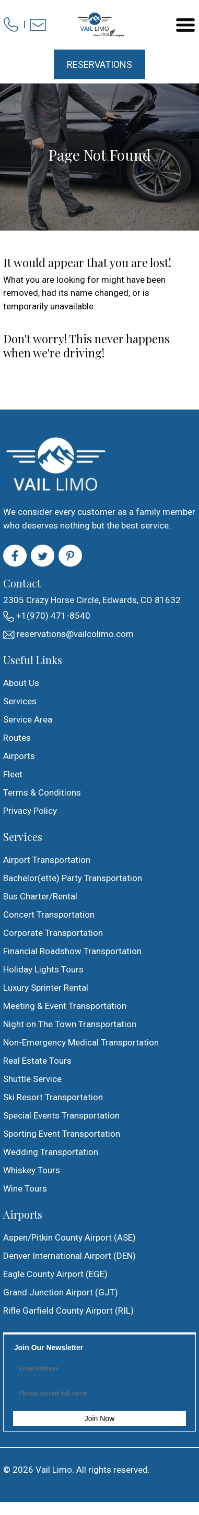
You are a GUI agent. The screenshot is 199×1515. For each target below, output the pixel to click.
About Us (21, 683)
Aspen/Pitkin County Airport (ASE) (69, 1237)
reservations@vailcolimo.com (68, 634)
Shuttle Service (32, 1079)
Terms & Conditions (42, 792)
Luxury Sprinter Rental (45, 987)
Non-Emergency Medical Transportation (81, 1042)
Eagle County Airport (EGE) (55, 1274)
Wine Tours (25, 1188)
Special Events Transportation (61, 1115)
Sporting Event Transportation (61, 1133)
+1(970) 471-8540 (46, 616)
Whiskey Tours (31, 1170)
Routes (17, 737)
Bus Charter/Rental (40, 896)
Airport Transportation (46, 860)
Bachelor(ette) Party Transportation (72, 878)
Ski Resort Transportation (53, 1097)
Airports (19, 756)
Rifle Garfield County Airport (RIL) (68, 1310)
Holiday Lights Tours (43, 969)
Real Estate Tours (37, 1060)
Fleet (12, 774)
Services (20, 701)
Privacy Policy (30, 810)
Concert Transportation (49, 914)
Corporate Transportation (53, 933)
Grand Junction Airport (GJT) (60, 1292)
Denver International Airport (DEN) (69, 1256)
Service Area (27, 719)
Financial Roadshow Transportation (72, 951)
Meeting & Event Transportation (64, 1006)
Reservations (99, 64)
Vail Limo (54, 1469)
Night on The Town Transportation (69, 1024)
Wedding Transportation (50, 1152)
